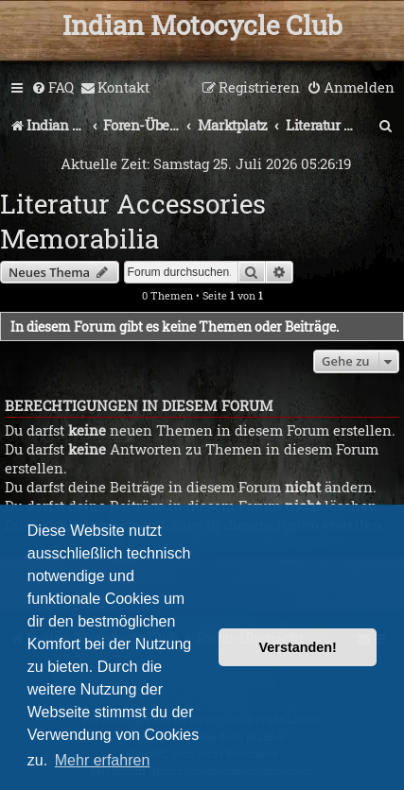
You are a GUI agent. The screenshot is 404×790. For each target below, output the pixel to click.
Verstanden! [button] (298, 647)
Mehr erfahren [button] (102, 760)
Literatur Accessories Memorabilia (133, 221)
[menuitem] (52, 88)
